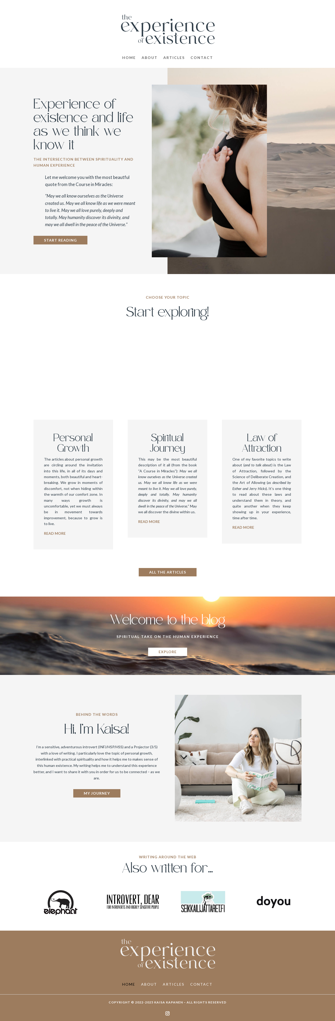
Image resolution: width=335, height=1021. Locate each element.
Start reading (60, 240)
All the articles (167, 572)
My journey (97, 793)
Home (129, 58)
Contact (202, 58)
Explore (168, 651)
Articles (174, 58)
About (150, 58)
